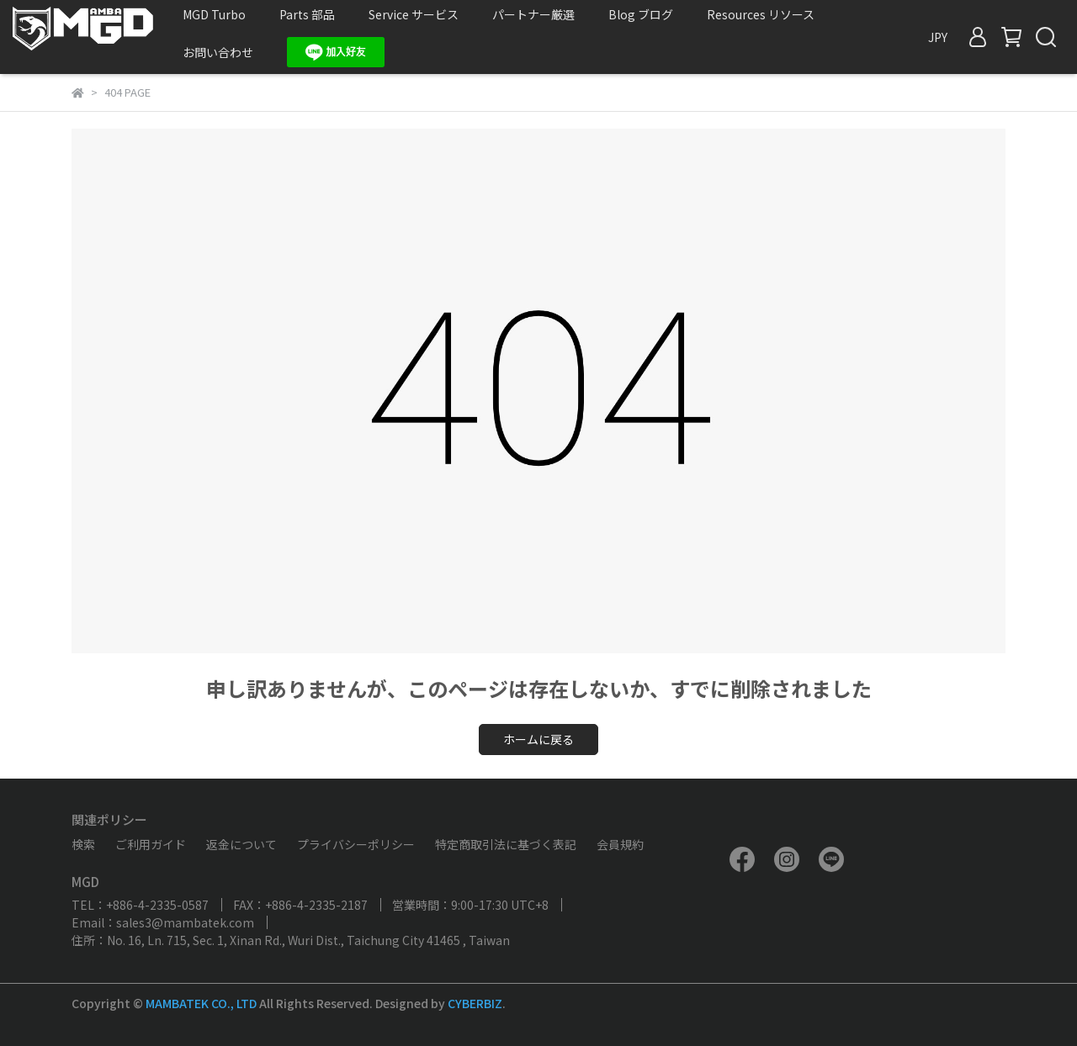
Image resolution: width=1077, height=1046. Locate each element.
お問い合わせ (218, 52)
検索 (83, 844)
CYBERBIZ (475, 1003)
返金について (241, 844)
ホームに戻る (538, 739)
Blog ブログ (640, 14)
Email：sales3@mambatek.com (163, 922)
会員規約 (620, 844)
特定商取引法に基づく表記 (505, 844)
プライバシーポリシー (356, 844)
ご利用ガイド (150, 844)
